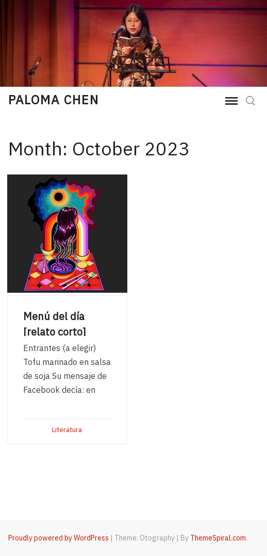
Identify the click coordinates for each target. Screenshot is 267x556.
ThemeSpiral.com (218, 538)
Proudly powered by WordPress (58, 538)
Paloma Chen (53, 99)
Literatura (67, 429)
